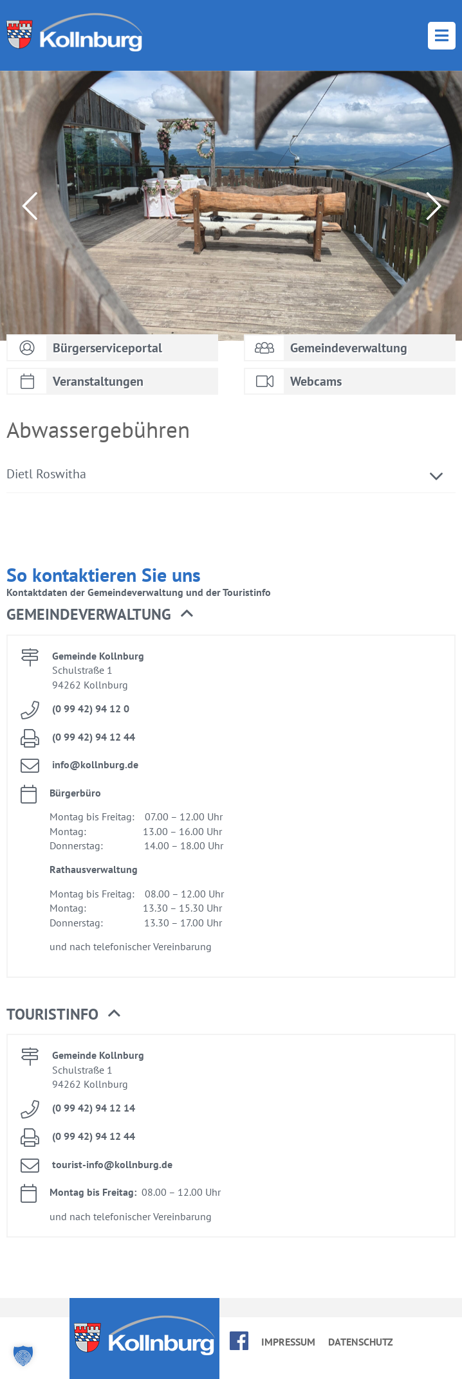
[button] (23, 1356)
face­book (239, 1340)
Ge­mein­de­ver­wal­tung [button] (99, 615)
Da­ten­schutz (360, 1341)
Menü (442, 36)
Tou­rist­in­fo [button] (63, 1014)
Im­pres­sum (288, 1341)
